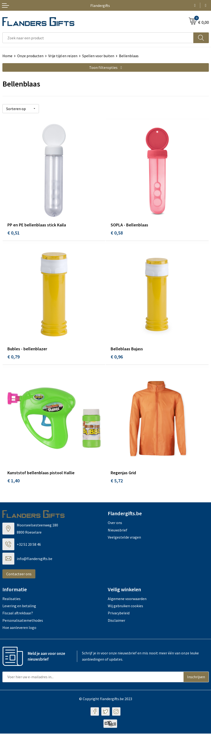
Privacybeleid (119, 613)
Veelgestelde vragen (124, 537)
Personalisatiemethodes (22, 621)
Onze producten (30, 55)
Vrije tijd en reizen (62, 55)
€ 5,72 (117, 481)
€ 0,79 (13, 357)
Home (7, 55)
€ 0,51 (13, 232)
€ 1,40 (13, 481)
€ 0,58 (117, 232)
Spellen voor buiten (98, 55)
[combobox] (98, 37)
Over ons (115, 523)
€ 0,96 (117, 357)
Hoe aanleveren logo (19, 628)
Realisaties (11, 599)
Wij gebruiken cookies (125, 606)
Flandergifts (100, 5)
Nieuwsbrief (117, 530)
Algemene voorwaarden (127, 599)
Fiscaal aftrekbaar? (17, 613)
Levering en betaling (19, 606)
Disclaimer (116, 621)
